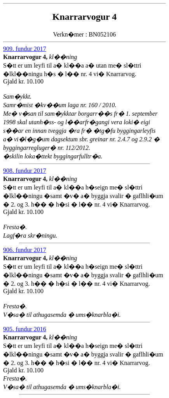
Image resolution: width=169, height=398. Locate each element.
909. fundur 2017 (24, 48)
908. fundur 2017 (24, 170)
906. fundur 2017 (24, 250)
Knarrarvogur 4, (26, 57)
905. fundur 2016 (24, 329)
